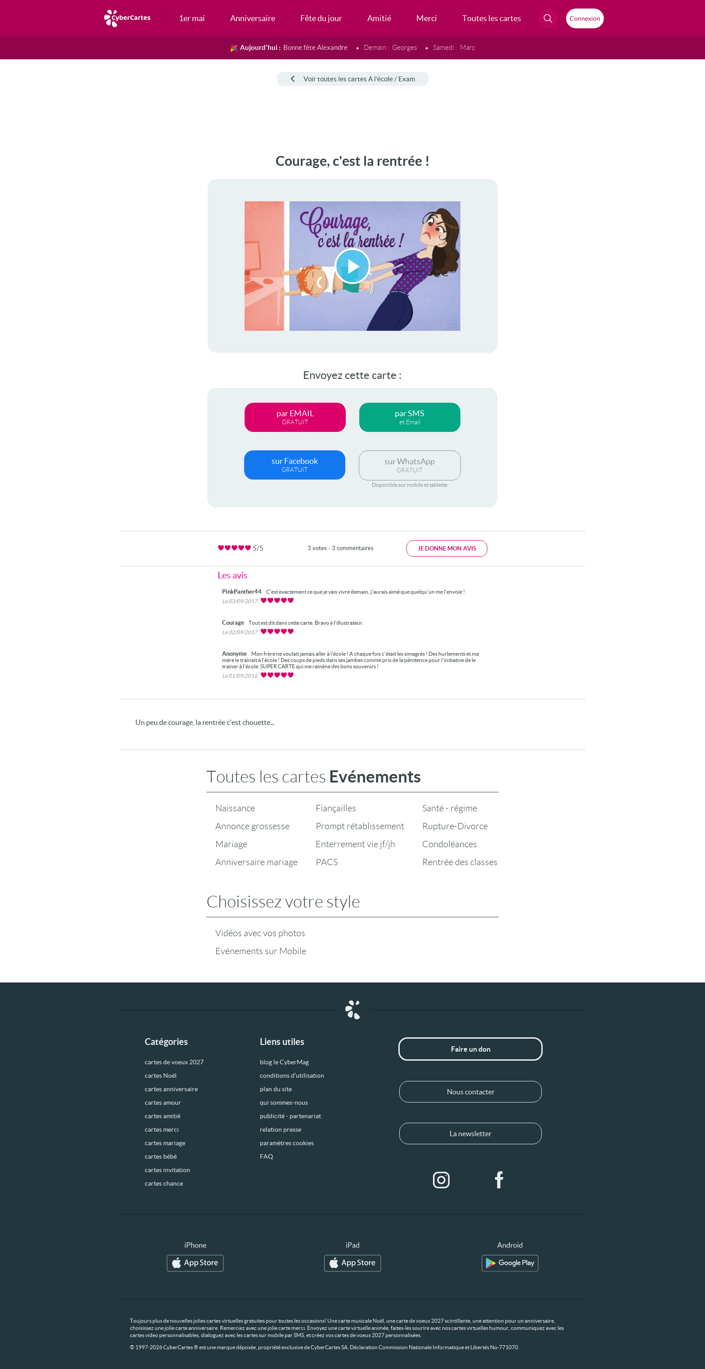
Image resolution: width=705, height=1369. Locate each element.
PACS (327, 862)
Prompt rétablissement (360, 826)
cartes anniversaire (171, 1089)
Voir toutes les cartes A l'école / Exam (352, 79)
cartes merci (162, 1129)
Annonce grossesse (252, 826)
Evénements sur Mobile (260, 951)
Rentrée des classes (460, 862)
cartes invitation (167, 1169)
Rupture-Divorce (455, 826)
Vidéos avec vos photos (260, 933)
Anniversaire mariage (256, 862)
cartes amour (163, 1102)
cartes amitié (162, 1116)
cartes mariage (165, 1143)
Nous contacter (471, 1092)
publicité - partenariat (290, 1116)
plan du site (276, 1089)
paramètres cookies (287, 1143)
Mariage (231, 844)
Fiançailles (336, 808)
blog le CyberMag (284, 1062)
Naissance (235, 808)
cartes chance (164, 1183)
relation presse (280, 1129)
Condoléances (449, 844)
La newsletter (470, 1133)
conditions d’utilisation (292, 1075)
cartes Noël (161, 1075)
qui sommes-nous (284, 1102)
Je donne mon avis (447, 548)
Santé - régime (449, 808)
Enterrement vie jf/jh (355, 844)
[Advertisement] (74, 288)
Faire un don (471, 1049)
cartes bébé (161, 1156)
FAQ (266, 1156)
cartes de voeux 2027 (174, 1062)
